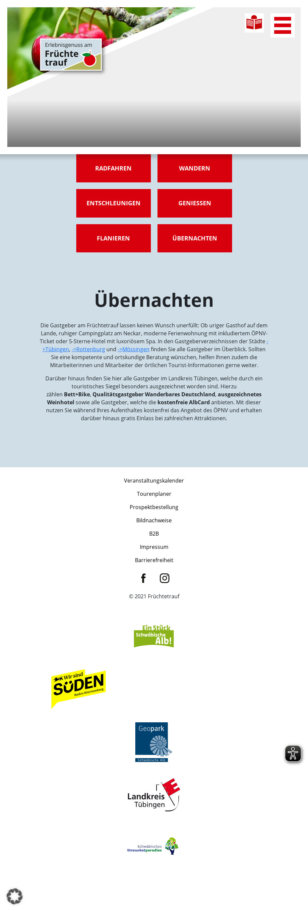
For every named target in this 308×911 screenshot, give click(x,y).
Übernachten (194, 238)
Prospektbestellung (154, 507)
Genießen (194, 203)
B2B (154, 533)
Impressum (154, 547)
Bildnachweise (154, 520)
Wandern (194, 168)
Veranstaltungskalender (154, 480)
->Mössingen (134, 349)
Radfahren (113, 168)
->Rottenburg (88, 349)
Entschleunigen (114, 203)
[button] (14, 896)
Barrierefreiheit (154, 560)
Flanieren (113, 238)
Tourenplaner (154, 493)
